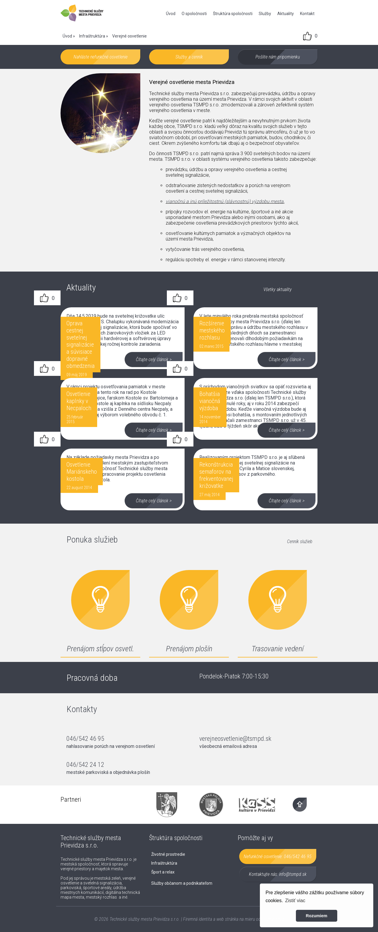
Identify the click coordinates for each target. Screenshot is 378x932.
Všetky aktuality (277, 289)
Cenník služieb (299, 541)
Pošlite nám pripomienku (277, 57)
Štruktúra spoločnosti (232, 13)
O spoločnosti (194, 13)
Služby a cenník (189, 57)
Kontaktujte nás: (278, 874)
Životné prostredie (168, 854)
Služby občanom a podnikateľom (181, 883)
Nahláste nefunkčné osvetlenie (101, 57)
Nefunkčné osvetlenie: (278, 856)
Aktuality (285, 13)
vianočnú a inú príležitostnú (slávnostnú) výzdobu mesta (225, 201)
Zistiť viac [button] (295, 900)
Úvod (170, 13)
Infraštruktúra (92, 36)
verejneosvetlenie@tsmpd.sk (235, 738)
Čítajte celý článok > (154, 359)
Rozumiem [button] (317, 915)
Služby (265, 13)
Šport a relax (163, 872)
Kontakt (307, 13)
